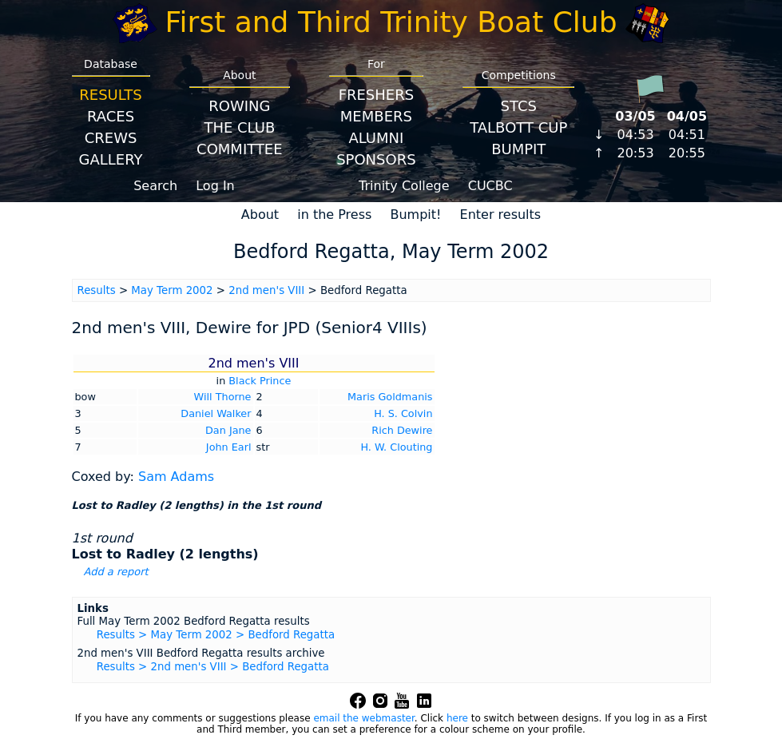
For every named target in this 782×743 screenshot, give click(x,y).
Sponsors (375, 159)
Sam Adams (176, 476)
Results (110, 94)
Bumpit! (415, 214)
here (457, 718)
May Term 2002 (171, 290)
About (260, 214)
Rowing (239, 105)
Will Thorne (223, 397)
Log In (215, 185)
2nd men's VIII (266, 290)
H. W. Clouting (396, 447)
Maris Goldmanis (390, 397)
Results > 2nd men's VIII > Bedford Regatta (213, 667)
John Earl (229, 447)
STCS (519, 105)
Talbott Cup (518, 127)
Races (110, 116)
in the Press (334, 214)
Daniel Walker (216, 413)
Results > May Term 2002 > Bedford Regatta (216, 635)
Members (376, 116)
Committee (239, 149)
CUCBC (490, 185)
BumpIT (518, 149)
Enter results (501, 214)
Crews (111, 137)
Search (155, 185)
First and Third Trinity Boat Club (391, 22)
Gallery (111, 159)
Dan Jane (228, 430)
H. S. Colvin (403, 413)
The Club (239, 127)
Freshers (377, 94)
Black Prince (259, 381)
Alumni (375, 137)
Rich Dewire (401, 430)
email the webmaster (363, 718)
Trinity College (404, 185)
